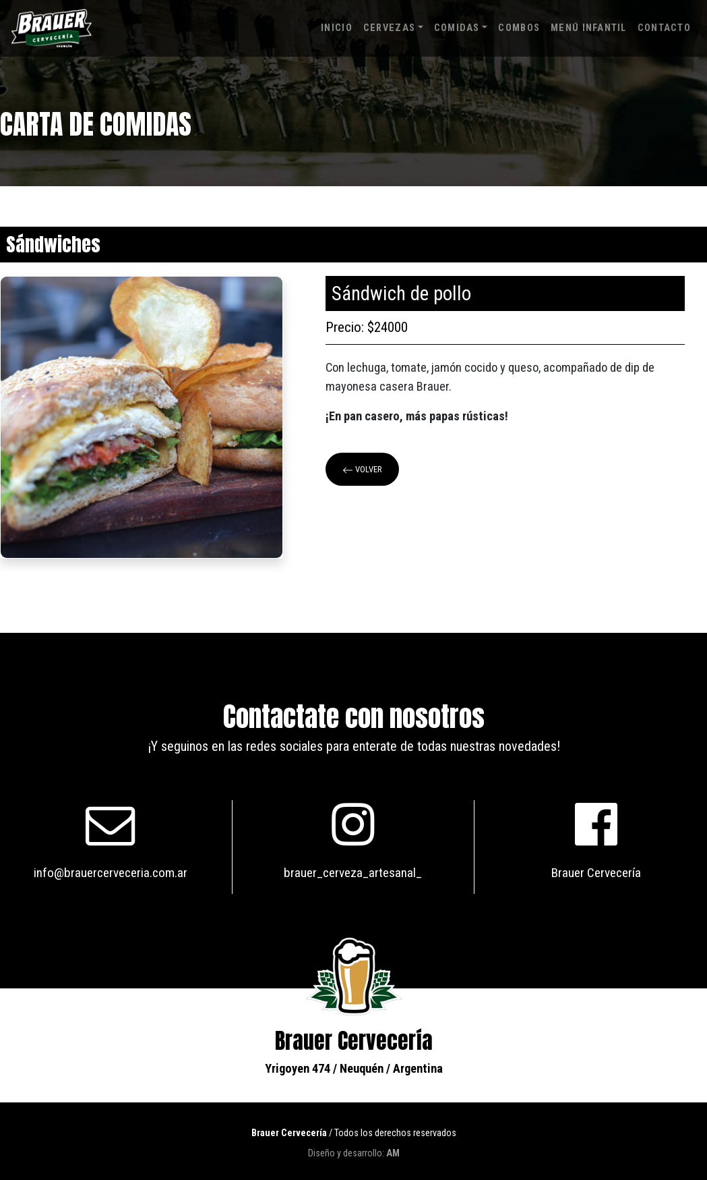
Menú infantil (589, 28)
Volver (362, 470)
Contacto (664, 28)
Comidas (457, 28)
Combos (519, 28)
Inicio (336, 28)
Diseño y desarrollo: (354, 1153)
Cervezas (389, 28)
